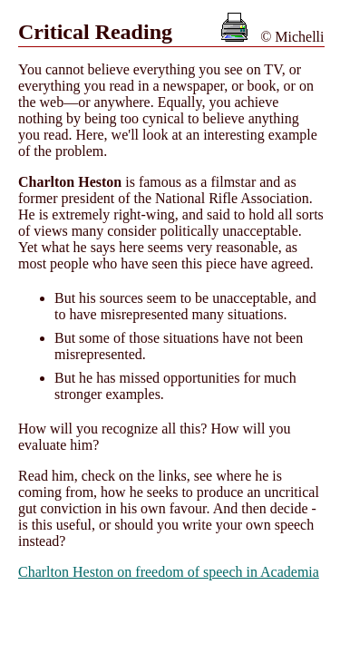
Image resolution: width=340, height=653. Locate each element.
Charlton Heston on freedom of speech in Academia (168, 572)
